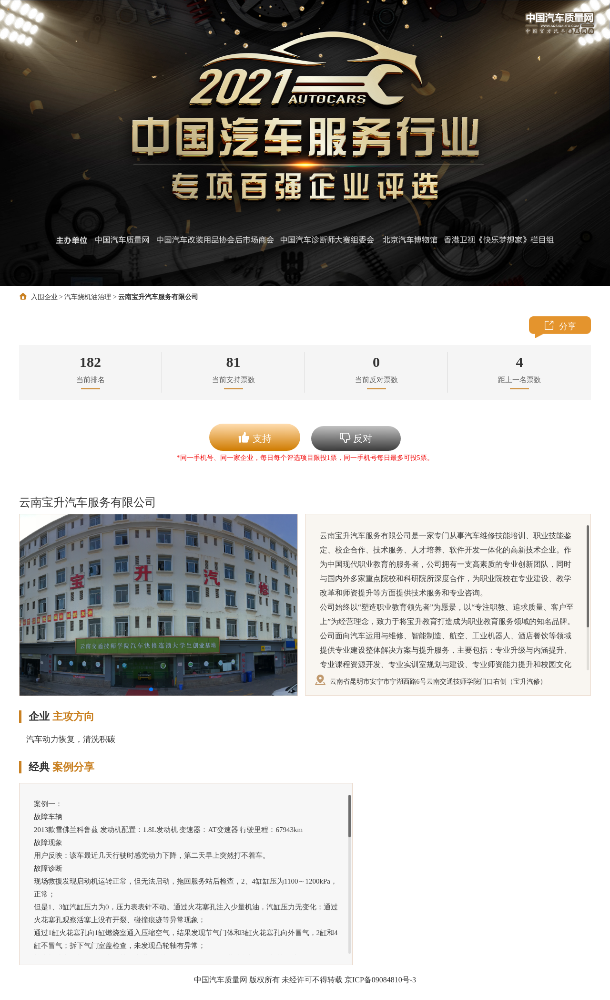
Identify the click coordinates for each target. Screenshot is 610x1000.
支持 (255, 437)
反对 (356, 438)
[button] (151, 689)
